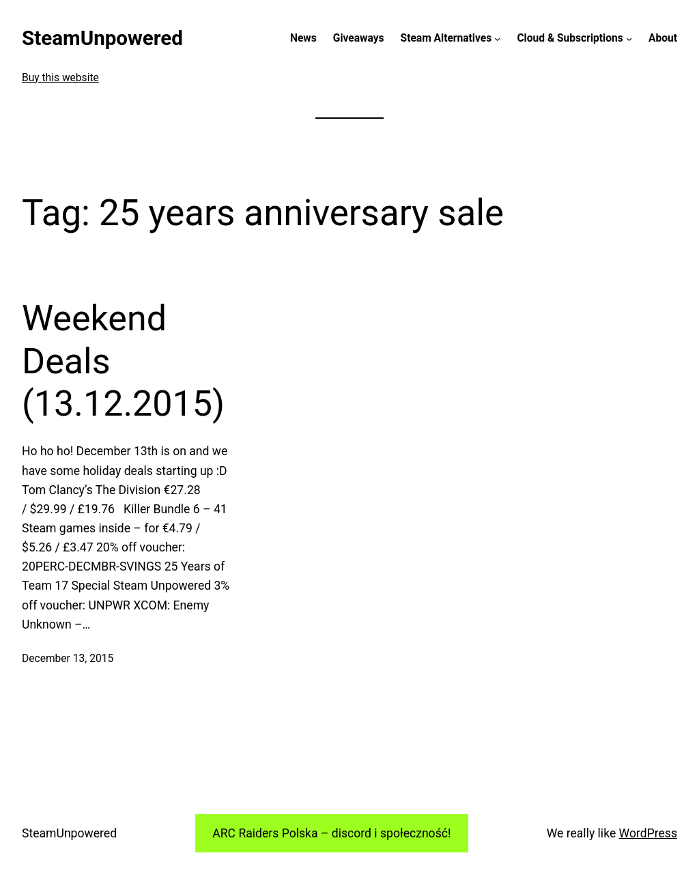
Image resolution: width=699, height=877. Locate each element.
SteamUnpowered (102, 38)
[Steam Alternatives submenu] (497, 38)
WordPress (648, 833)
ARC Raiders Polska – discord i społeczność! (331, 833)
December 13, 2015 (67, 658)
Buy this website (60, 78)
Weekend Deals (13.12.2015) (123, 361)
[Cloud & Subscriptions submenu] (629, 38)
